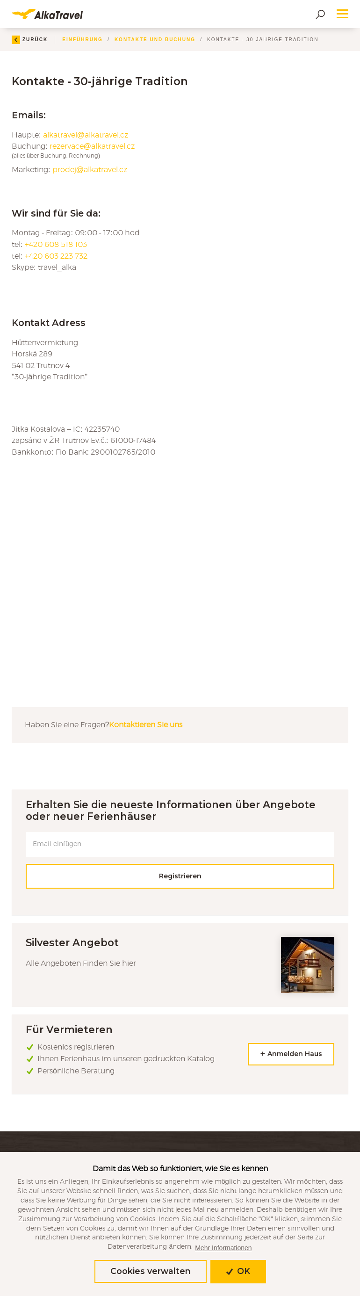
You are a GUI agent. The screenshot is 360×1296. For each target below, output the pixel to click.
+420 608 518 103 (56, 244)
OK (238, 1271)
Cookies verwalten (150, 1271)
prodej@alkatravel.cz (90, 170)
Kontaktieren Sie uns (145, 725)
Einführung (82, 39)
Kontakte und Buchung (155, 39)
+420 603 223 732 (56, 256)
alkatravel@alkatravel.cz (86, 135)
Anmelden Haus (291, 1054)
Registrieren (180, 876)
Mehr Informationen (223, 1248)
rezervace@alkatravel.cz (92, 146)
